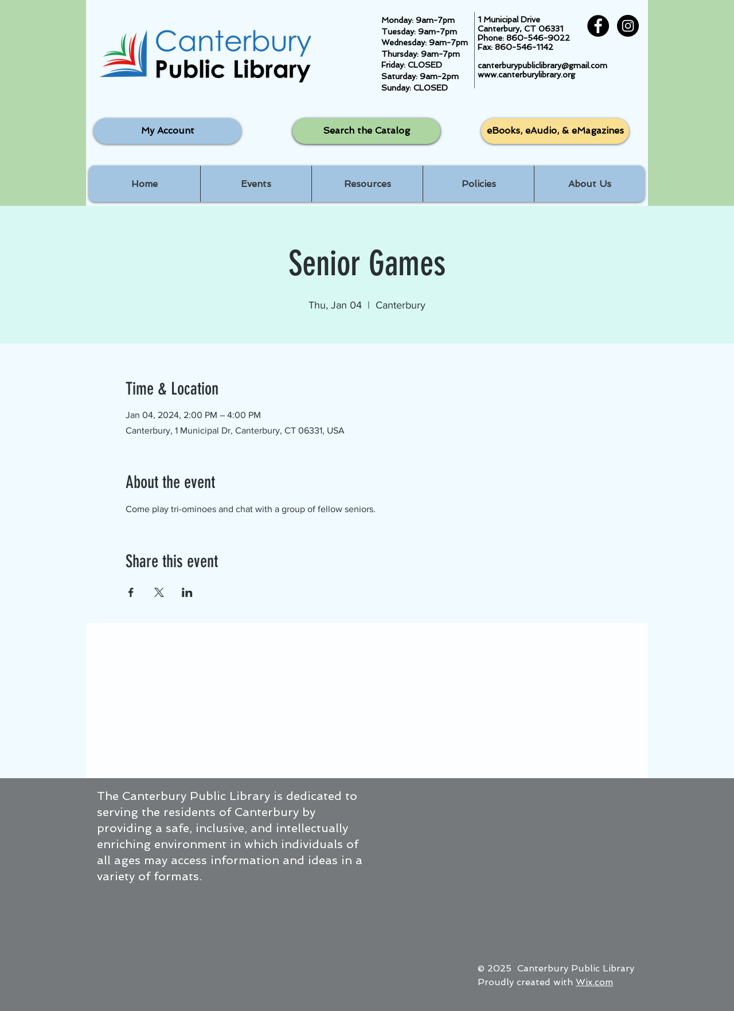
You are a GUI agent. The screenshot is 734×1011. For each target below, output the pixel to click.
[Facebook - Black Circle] (598, 26)
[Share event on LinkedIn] (187, 592)
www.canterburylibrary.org (526, 74)
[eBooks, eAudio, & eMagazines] (555, 131)
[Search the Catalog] (366, 131)
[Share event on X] (159, 592)
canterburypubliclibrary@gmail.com (542, 65)
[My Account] (167, 131)
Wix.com (594, 982)
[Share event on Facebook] (131, 592)
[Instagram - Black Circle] (628, 26)
